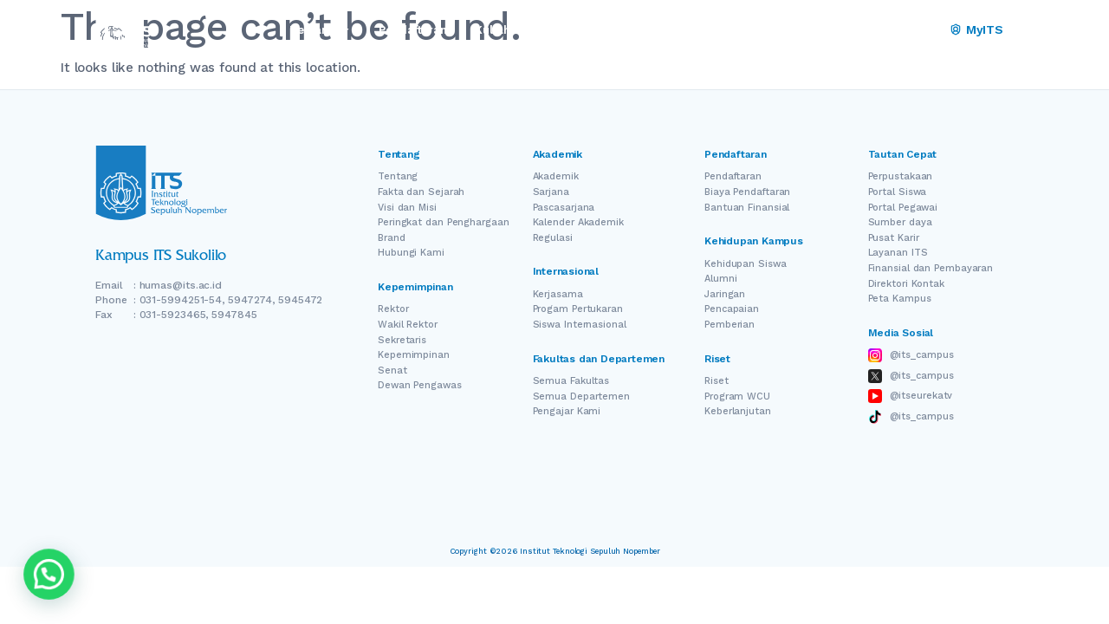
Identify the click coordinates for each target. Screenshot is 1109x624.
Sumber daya (900, 222)
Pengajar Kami (567, 411)
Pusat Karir (893, 238)
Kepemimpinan (414, 355)
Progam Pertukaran (578, 309)
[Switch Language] (902, 30)
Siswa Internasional (579, 324)
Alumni (720, 278)
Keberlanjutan (737, 411)
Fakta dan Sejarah (421, 192)
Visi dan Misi (407, 207)
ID (926, 30)
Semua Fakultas (571, 381)
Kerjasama (558, 294)
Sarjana (551, 192)
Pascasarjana (564, 207)
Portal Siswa (897, 192)
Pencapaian (731, 309)
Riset (716, 381)
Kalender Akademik (578, 222)
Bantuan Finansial (746, 207)
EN (877, 30)
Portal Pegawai (903, 207)
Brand (391, 238)
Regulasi (553, 238)
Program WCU (737, 396)
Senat (392, 370)
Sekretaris (402, 340)
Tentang (398, 176)
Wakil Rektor (408, 324)
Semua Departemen (581, 396)
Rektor (393, 309)
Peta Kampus (899, 298)
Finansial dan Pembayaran (931, 268)
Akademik (556, 176)
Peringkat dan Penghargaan (443, 222)
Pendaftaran (733, 176)
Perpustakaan (900, 176)
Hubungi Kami (411, 252)
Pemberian (729, 324)
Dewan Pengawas (420, 385)
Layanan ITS (898, 252)
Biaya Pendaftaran (747, 192)
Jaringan (724, 294)
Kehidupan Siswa (745, 264)
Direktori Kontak (906, 283)
